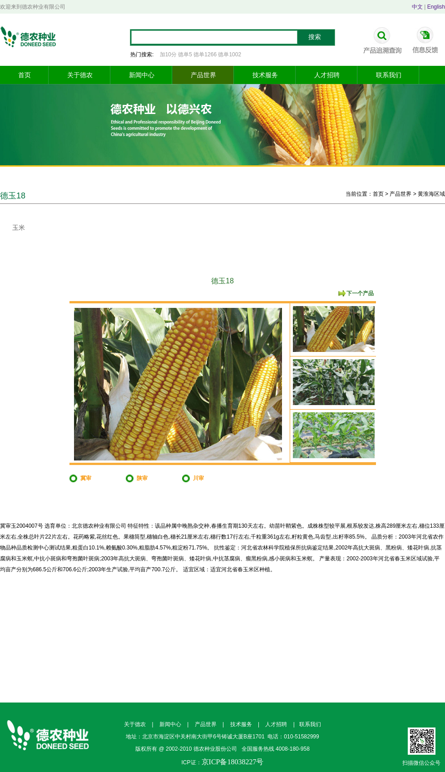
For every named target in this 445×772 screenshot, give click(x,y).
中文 (417, 7)
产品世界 (203, 75)
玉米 (18, 227)
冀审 (85, 478)
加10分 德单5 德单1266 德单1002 (200, 54)
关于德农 (80, 75)
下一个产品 (360, 293)
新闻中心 (141, 75)
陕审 (142, 478)
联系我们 (388, 75)
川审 (198, 478)
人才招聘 (327, 75)
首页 (24, 75)
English (436, 7)
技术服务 (265, 75)
